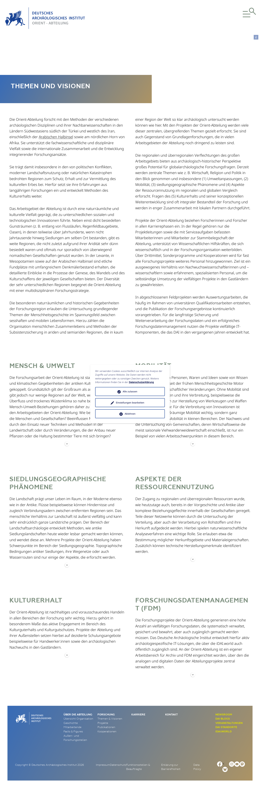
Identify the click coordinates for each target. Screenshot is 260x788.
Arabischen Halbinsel (56, 136)
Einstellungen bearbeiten (130, 402)
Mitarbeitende (72, 727)
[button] (236, 18)
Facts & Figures (73, 731)
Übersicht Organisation (78, 718)
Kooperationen (107, 731)
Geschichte (71, 722)
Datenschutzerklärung (141, 382)
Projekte (103, 722)
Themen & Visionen (110, 718)
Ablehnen (130, 413)
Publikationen (106, 727)
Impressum (103, 764)
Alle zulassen (130, 391)
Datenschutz (118, 764)
